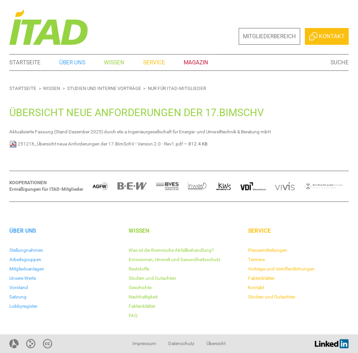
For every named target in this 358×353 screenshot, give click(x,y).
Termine (256, 259)
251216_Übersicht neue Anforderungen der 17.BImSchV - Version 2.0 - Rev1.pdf (96, 143)
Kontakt (326, 36)
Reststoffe (139, 268)
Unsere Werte (22, 278)
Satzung (18, 296)
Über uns (72, 62)
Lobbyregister (23, 306)
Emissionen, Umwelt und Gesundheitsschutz (174, 259)
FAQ (133, 315)
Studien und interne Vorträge (104, 88)
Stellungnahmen (26, 250)
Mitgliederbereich (269, 36)
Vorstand (18, 287)
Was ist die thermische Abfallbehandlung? (171, 250)
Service (154, 62)
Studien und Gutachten (152, 278)
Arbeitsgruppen (25, 259)
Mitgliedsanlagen (26, 268)
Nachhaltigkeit (143, 296)
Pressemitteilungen (267, 250)
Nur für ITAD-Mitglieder (177, 88)
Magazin (196, 62)
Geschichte (140, 287)
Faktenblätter (142, 306)
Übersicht (216, 343)
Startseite (25, 62)
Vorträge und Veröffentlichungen (281, 268)
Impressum (144, 343)
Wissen (114, 62)
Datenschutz (181, 343)
